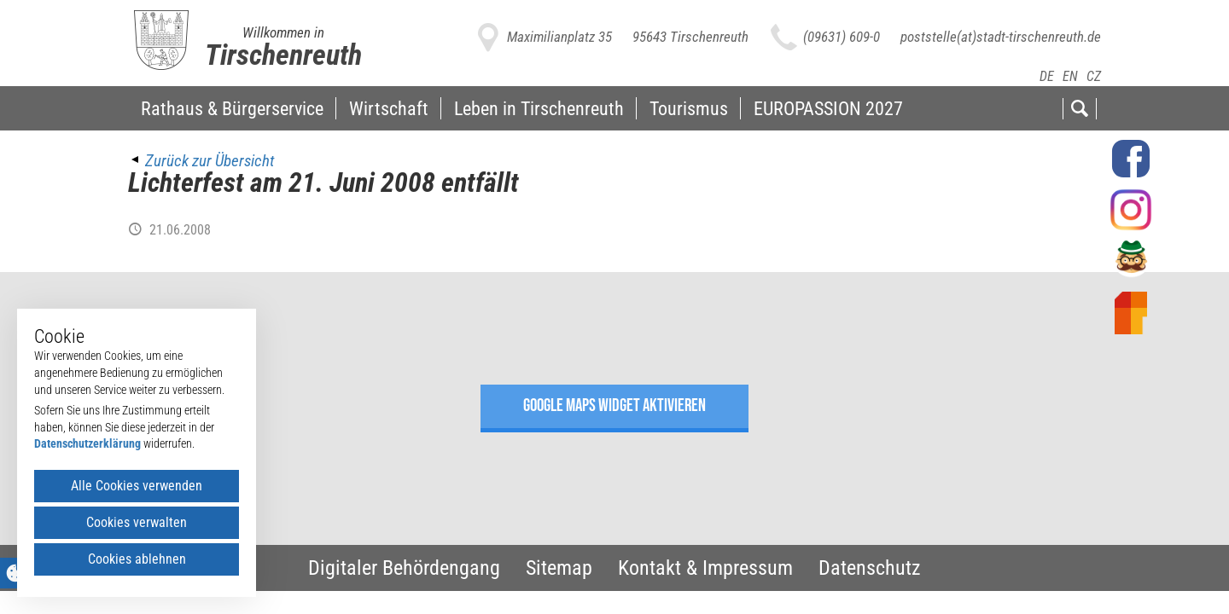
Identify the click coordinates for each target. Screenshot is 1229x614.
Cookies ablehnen (137, 559)
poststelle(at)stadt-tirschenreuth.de (1000, 36)
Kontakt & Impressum (705, 568)
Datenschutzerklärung (87, 443)
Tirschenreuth (283, 55)
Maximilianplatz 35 (559, 36)
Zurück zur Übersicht (209, 161)
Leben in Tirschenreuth (539, 108)
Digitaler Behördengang (404, 568)
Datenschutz (869, 568)
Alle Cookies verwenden (136, 486)
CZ (1093, 76)
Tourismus (688, 108)
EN (1070, 76)
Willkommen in (283, 32)
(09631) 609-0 (841, 36)
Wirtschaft (388, 108)
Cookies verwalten (136, 522)
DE (1047, 76)
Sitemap (559, 568)
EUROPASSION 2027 (828, 108)
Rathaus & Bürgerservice (232, 108)
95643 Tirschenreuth (690, 36)
